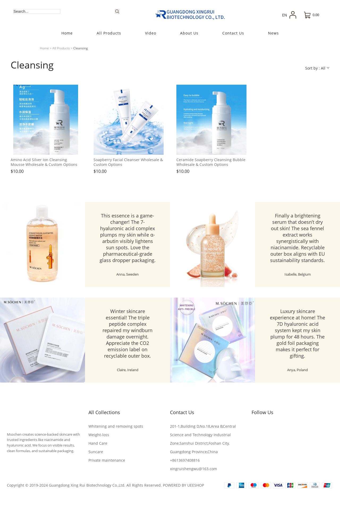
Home (44, 48)
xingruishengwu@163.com (193, 468)
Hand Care (97, 443)
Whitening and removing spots (115, 426)
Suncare (95, 451)
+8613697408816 (185, 460)
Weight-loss (98, 434)
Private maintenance (106, 460)
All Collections (104, 412)
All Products (61, 48)
